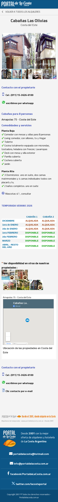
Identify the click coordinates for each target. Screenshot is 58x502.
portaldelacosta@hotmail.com (29, 454)
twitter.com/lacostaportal (29, 484)
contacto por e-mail (20, 391)
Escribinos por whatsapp (20, 103)
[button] (4, 50)
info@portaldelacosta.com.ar (29, 464)
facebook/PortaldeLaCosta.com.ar (29, 474)
